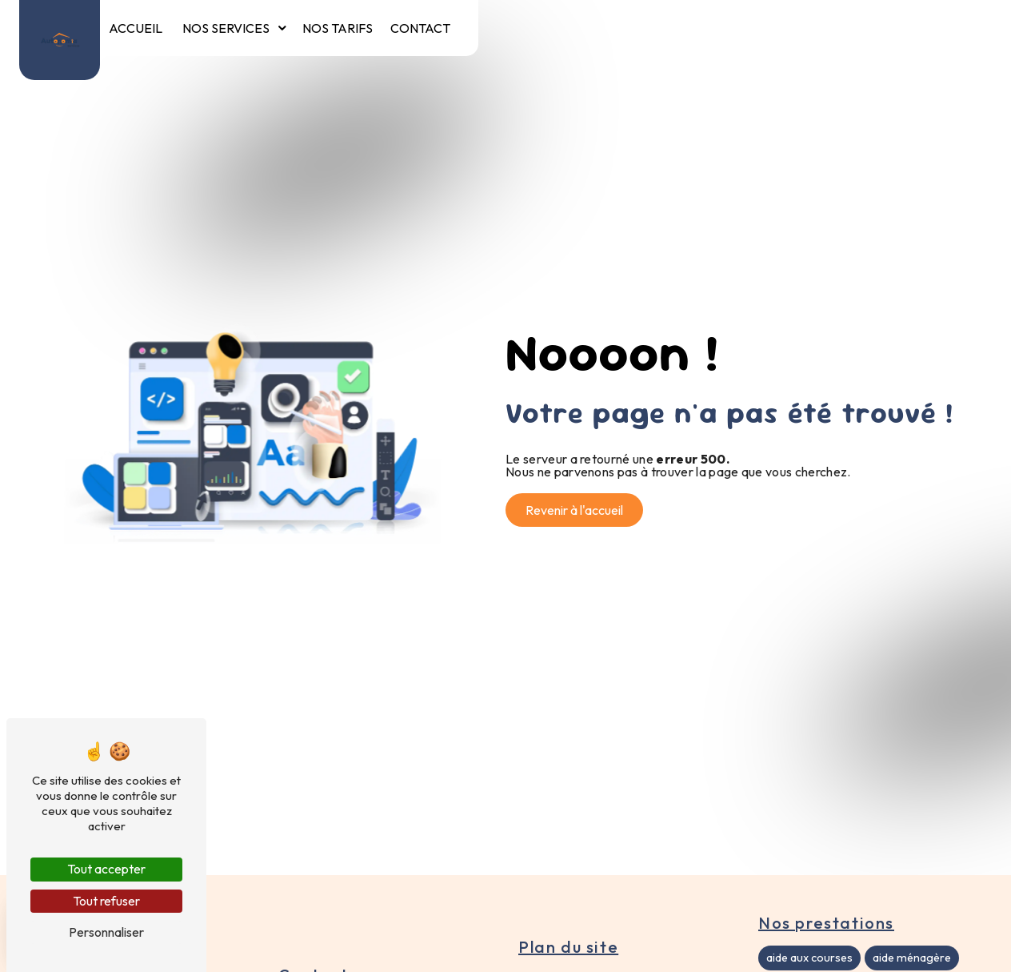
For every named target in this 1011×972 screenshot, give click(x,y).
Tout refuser (106, 901)
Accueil (135, 28)
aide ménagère (912, 957)
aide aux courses (809, 957)
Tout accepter (106, 869)
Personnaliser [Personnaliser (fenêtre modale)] (106, 932)
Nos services (226, 28)
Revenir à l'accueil (574, 510)
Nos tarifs (337, 28)
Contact (420, 28)
